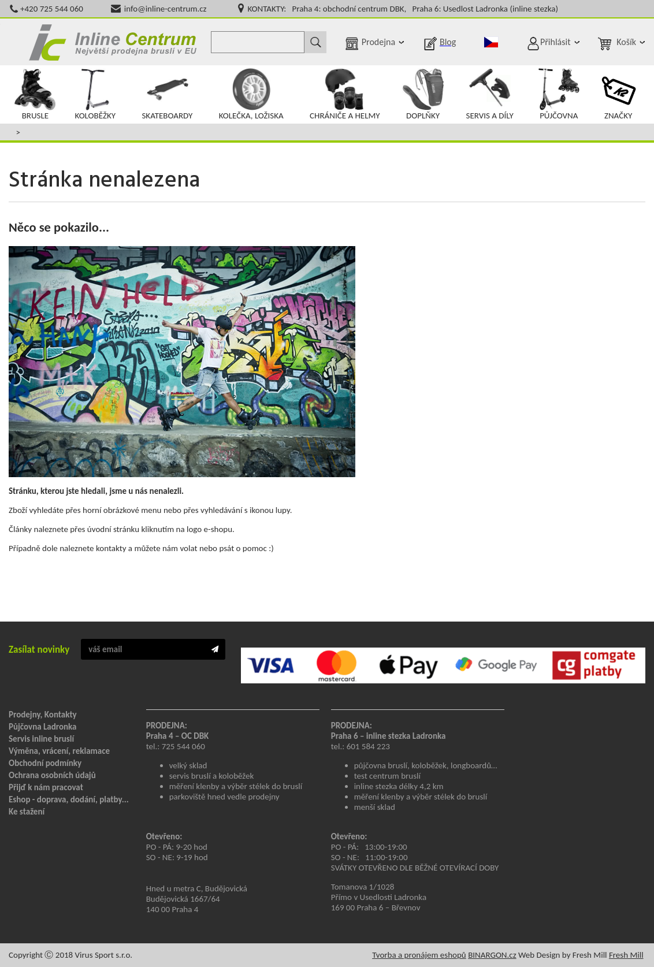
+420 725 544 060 (51, 8)
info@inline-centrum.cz (165, 8)
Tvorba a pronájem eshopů (419, 955)
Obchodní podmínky (45, 763)
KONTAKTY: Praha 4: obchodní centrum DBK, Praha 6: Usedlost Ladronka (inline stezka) (403, 8)
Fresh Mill (626, 955)
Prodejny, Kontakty (43, 714)
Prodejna (378, 41)
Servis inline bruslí (41, 739)
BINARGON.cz (492, 955)
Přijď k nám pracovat (46, 787)
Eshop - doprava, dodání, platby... (69, 799)
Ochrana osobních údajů (52, 775)
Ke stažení (26, 811)
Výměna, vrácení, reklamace (59, 751)
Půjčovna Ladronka (43, 726)
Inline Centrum (112, 42)
